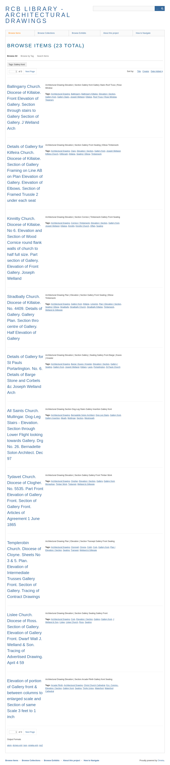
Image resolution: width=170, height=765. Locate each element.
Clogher (74, 481)
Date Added (156, 71)
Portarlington (99, 367)
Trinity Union (88, 688)
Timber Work (61, 484)
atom (9, 745)
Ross (81, 622)
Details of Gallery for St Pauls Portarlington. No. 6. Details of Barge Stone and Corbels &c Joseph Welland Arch (25, 374)
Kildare (83, 367)
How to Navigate (143, 33)
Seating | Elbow (83, 154)
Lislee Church (72, 622)
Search (162, 8)
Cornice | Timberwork (80, 223)
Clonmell (75, 547)
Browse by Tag (27, 56)
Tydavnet (72, 484)
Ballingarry (75, 94)
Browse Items (14, 33)
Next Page (30, 71)
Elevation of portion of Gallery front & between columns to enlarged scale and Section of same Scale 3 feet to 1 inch (24, 699)
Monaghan (50, 484)
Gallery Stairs (63, 97)
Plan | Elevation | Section (110, 304)
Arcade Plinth (57, 685)
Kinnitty (71, 226)
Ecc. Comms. (112, 685)
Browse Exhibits (79, 33)
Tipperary (49, 100)
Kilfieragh (63, 154)
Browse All (12, 56)
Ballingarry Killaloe (89, 94)
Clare (73, 151)
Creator (145, 71)
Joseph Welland (77, 97)
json (25, 745)
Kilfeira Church (51, 154)
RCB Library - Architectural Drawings (38, 14)
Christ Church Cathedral (94, 685)
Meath (63, 418)
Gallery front (50, 97)
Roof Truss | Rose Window (105, 97)
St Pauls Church (113, 367)
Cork (95, 547)
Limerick (94, 304)
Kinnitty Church (82, 226)
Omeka (161, 760)
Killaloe (89, 97)
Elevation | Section (107, 94)
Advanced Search (157, 8)
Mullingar (72, 418)
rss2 (41, 745)
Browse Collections (46, 33)
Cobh (89, 547)
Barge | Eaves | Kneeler (81, 364)
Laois (90, 367)
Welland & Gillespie (54, 310)
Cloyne (83, 547)
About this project (111, 33)
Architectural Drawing (60, 94)
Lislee (62, 622)
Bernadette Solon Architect (83, 415)
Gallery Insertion (52, 418)
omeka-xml (33, 745)
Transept (75, 550)
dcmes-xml (17, 745)
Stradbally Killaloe (95, 307)
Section (80, 418)
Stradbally (64, 307)
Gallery (99, 481)
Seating (99, 226)
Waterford (99, 688)
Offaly (92, 226)
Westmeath (89, 418)
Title (139, 71)
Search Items (43, 56)
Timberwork (96, 154)
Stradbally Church (78, 307)
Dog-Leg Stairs (102, 415)
